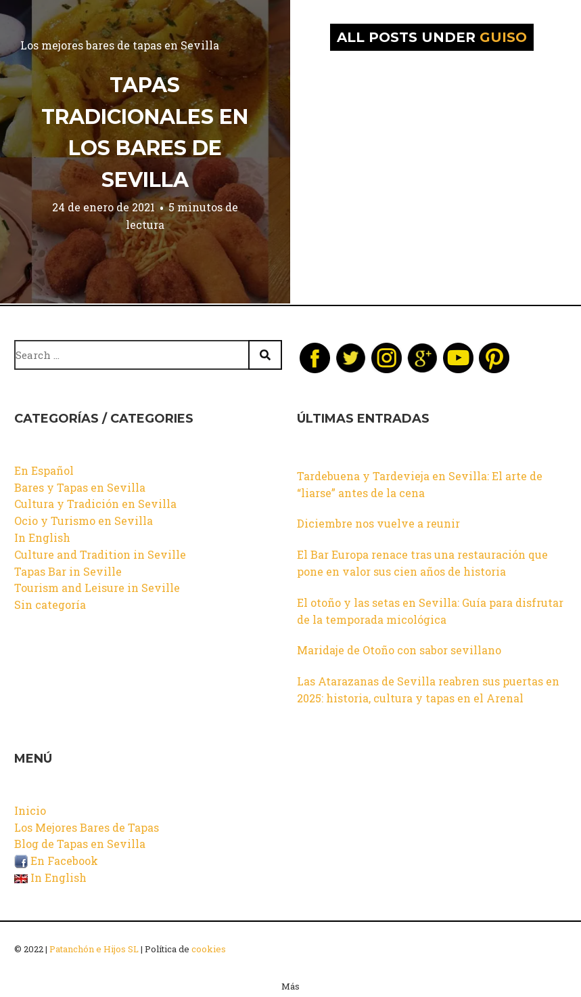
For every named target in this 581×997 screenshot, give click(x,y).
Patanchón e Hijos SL (94, 949)
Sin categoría (50, 604)
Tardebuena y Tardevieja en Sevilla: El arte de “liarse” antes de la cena (419, 484)
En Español (44, 470)
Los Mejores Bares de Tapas (86, 827)
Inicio (30, 810)
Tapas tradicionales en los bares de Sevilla (144, 132)
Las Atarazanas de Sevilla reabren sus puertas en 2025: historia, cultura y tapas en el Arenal (428, 689)
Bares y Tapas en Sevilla (79, 487)
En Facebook (56, 860)
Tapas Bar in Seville (68, 571)
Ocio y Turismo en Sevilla (83, 520)
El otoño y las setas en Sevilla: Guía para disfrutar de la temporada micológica (430, 611)
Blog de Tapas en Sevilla (79, 843)
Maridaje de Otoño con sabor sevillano (399, 650)
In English (42, 537)
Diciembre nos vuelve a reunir (378, 523)
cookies (208, 949)
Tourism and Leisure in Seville (97, 587)
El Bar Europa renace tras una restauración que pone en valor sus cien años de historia (422, 562)
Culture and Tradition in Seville (100, 554)
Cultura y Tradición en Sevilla (95, 503)
